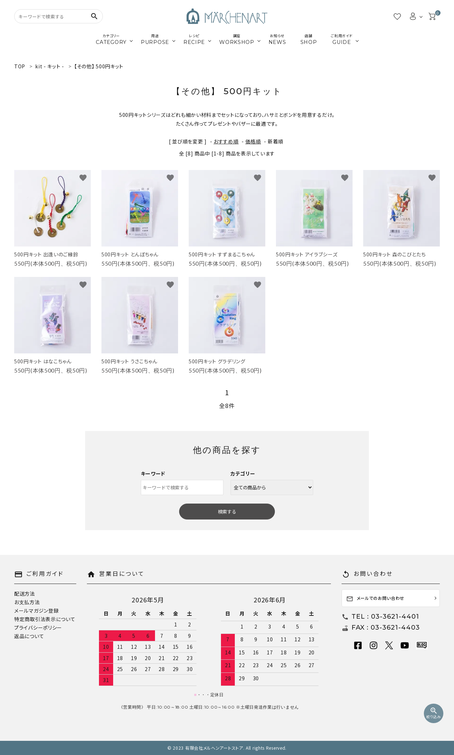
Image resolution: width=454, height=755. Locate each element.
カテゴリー (243, 473)
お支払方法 (27, 602)
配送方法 (24, 593)
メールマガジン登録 (36, 610)
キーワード (153, 473)
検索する (227, 511)
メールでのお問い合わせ (375, 598)
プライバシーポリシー (38, 627)
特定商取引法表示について (44, 619)
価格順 (253, 141)
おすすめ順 (226, 141)
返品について (29, 636)
